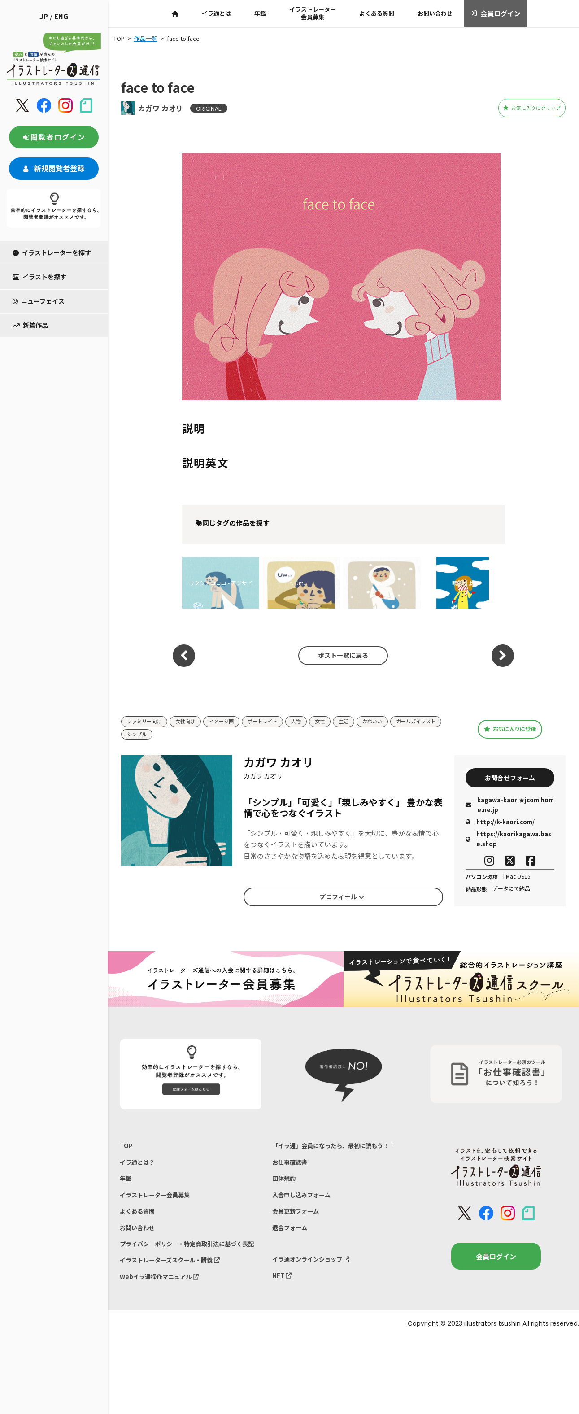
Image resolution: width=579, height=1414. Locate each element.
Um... (301, 583)
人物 (316, 722)
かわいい (399, 722)
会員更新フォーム (299, 1222)
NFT (283, 1293)
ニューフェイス (39, 300)
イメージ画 (233, 722)
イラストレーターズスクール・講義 (177, 1290)
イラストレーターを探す (52, 252)
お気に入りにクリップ (515, 108)
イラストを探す (39, 276)
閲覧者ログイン (54, 136)
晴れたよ (463, 583)
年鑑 (260, 13)
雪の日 (382, 583)
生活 (368, 722)
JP (43, 16)
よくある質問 (376, 13)
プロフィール (342, 898)
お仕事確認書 (292, 1166)
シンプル (199, 735)
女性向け (193, 722)
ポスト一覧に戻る (338, 655)
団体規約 (285, 1185)
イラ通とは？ (140, 1166)
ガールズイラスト (150, 735)
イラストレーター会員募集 (312, 13)
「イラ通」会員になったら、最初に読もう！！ (343, 1148)
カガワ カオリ (160, 108)
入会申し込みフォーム (306, 1204)
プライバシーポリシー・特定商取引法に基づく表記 (190, 1265)
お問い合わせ (435, 13)
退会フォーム (292, 1241)
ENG (61, 16)
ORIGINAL (209, 108)
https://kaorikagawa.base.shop (508, 842)
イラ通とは (216, 13)
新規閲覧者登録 (53, 168)
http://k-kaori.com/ (500, 825)
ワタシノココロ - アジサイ (220, 583)
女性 (342, 722)
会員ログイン (495, 13)
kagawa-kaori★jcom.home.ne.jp (510, 808)
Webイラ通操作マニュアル (165, 1308)
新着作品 (30, 325)
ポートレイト (279, 722)
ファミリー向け (147, 722)
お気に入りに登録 (510, 729)
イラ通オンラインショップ (316, 1275)
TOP (127, 1148)
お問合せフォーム (510, 779)
